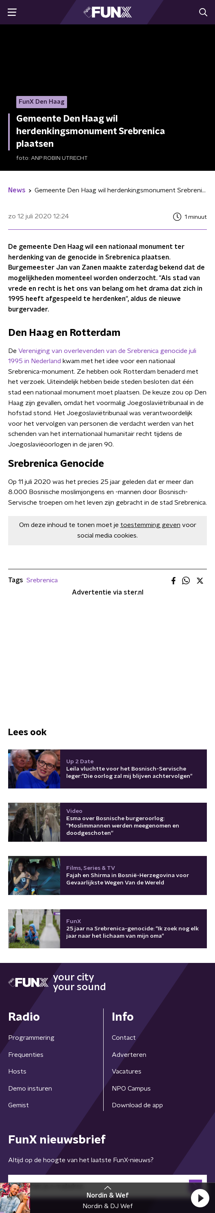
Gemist (18, 1105)
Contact (124, 1037)
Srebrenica (42, 580)
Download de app (137, 1105)
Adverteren (129, 1055)
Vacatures (126, 1071)
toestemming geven (150, 525)
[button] (200, 1198)
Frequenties (25, 1055)
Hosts (17, 1071)
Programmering (31, 1037)
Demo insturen (30, 1088)
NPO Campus (131, 1088)
